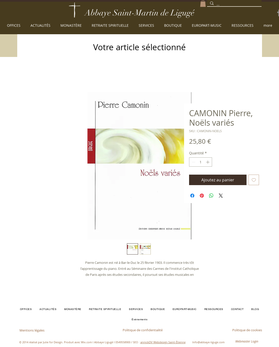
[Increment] (208, 162)
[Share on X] (221, 196)
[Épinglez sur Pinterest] (202, 196)
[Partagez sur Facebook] (192, 196)
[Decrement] (193, 162)
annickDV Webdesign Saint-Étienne (163, 342)
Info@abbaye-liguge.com (208, 342)
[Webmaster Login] (247, 341)
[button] (203, 3)
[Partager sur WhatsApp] (211, 196)
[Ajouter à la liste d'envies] (254, 180)
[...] (234, 4)
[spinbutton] (200, 162)
